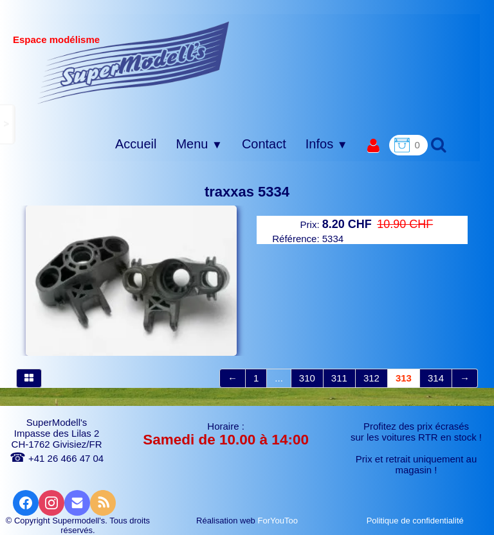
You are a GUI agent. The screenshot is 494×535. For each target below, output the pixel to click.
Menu (199, 144)
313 (404, 378)
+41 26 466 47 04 (57, 458)
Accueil (135, 144)
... (279, 378)
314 (436, 378)
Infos (327, 144)
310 (307, 378)
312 (371, 378)
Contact (264, 144)
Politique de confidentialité (416, 520)
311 (339, 378)
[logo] (133, 62)
